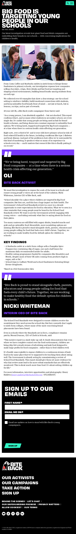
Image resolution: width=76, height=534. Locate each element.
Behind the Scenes (13, 501)
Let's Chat (33, 501)
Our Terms (30, 507)
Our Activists (18, 477)
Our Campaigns (20, 482)
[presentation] (22, 434)
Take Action (16, 487)
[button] (67, 3)
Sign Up (10, 492)
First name (13, 402)
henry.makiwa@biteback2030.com (27, 374)
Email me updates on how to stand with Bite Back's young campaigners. (32, 423)
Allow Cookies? (12, 507)
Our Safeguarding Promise (19, 504)
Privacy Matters (49, 504)
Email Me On (14, 412)
